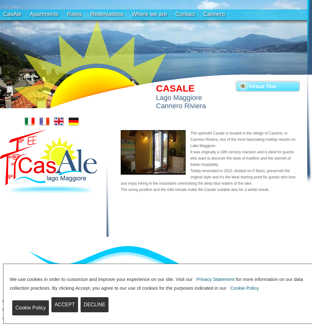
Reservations (106, 14)
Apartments (44, 14)
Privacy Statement (215, 279)
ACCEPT (65, 304)
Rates (74, 14)
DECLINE (94, 304)
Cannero (214, 14)
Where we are (149, 14)
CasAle (12, 14)
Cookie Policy (244, 288)
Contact (185, 14)
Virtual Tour (263, 86)
